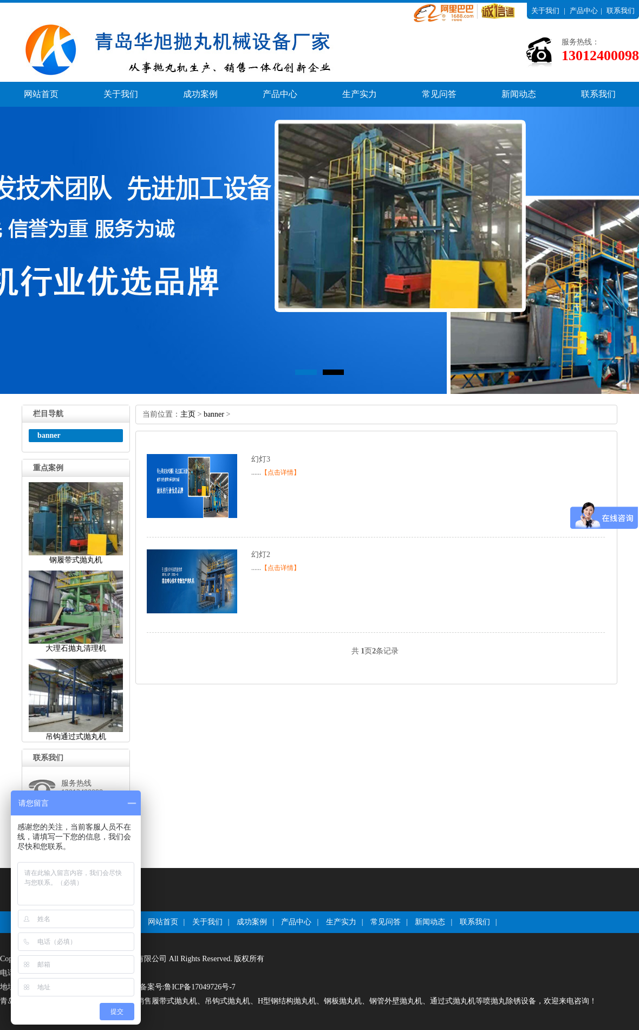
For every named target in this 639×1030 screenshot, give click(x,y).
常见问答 (439, 94)
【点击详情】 (280, 472)
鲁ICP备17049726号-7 (199, 987)
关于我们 (545, 11)
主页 (187, 414)
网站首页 (41, 94)
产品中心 (584, 11)
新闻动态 (518, 94)
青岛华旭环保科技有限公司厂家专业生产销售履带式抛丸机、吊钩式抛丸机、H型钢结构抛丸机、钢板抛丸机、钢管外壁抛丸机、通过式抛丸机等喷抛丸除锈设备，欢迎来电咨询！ (298, 1001)
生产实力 (359, 94)
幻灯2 (260, 554)
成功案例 (200, 94)
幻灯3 (260, 459)
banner (214, 414)
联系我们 (621, 11)
